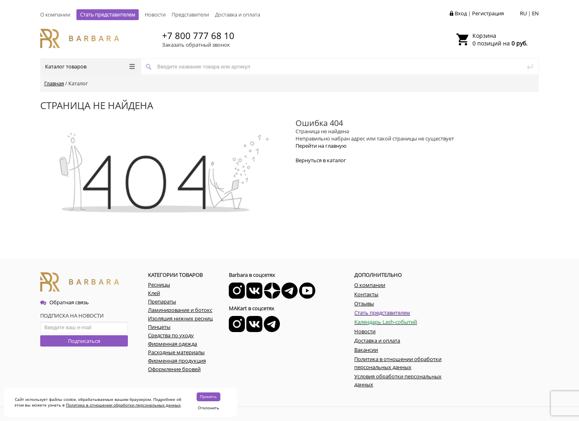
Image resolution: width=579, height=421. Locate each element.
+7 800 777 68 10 (198, 35)
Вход (461, 13)
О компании (55, 14)
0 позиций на (500, 39)
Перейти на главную (321, 145)
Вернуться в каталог (321, 160)
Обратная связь (64, 302)
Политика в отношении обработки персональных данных (123, 405)
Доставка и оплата (237, 14)
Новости (155, 14)
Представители (190, 14)
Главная (54, 83)
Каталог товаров (90, 66)
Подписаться (84, 341)
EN (535, 13)
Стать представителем (107, 14)
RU (523, 13)
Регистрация (488, 13)
